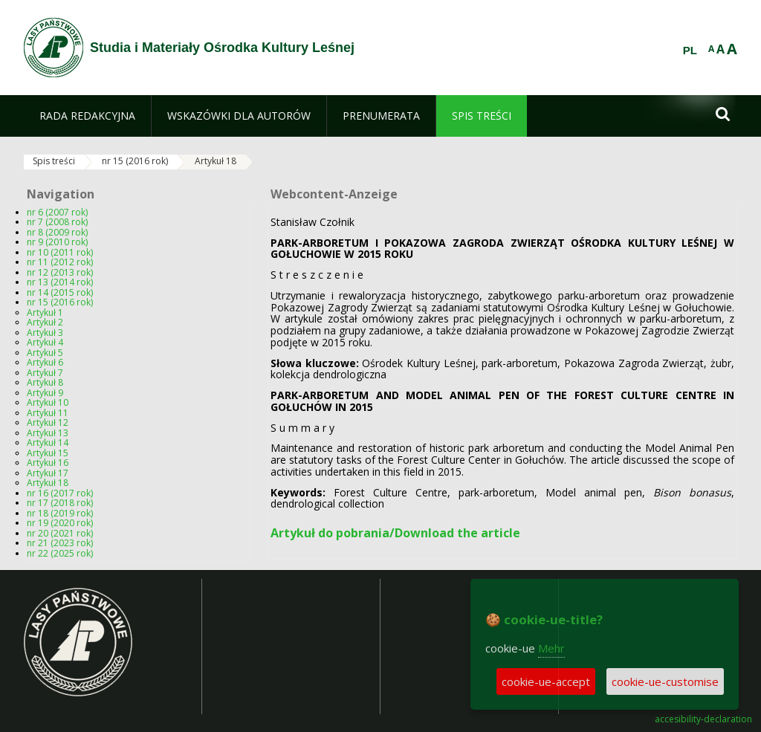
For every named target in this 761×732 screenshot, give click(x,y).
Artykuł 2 (45, 322)
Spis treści (54, 161)
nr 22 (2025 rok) (60, 553)
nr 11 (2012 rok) (60, 262)
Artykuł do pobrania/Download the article (395, 533)
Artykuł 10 (47, 402)
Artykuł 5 (45, 352)
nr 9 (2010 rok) (57, 242)
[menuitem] (87, 116)
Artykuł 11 (47, 413)
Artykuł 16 (47, 462)
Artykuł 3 (45, 332)
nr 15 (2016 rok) (135, 161)
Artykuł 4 (45, 342)
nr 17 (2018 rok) (60, 502)
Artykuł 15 (47, 453)
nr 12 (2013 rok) (60, 272)
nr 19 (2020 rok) (60, 522)
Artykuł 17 (47, 473)
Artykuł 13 (47, 433)
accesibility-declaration (703, 719)
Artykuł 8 (45, 382)
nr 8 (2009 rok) (57, 232)
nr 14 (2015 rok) (60, 292)
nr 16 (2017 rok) (60, 493)
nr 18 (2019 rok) (60, 513)
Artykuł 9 (45, 392)
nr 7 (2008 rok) (57, 222)
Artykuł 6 (45, 362)
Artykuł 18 (215, 161)
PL (690, 50)
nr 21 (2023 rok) (60, 543)
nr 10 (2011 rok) (60, 252)
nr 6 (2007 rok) (57, 212)
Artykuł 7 (45, 372)
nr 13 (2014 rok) (60, 282)
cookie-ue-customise (665, 681)
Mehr (551, 648)
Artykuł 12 (47, 422)
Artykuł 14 (47, 442)
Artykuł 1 (45, 312)
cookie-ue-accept (546, 681)
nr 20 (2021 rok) (60, 533)
